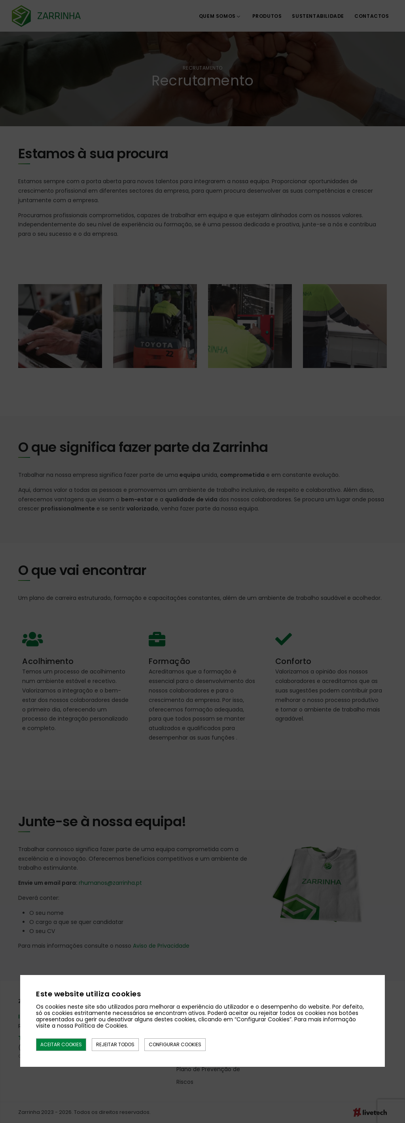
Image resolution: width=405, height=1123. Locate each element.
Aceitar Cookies (61, 1044)
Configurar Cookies (175, 1044)
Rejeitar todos (115, 1044)
